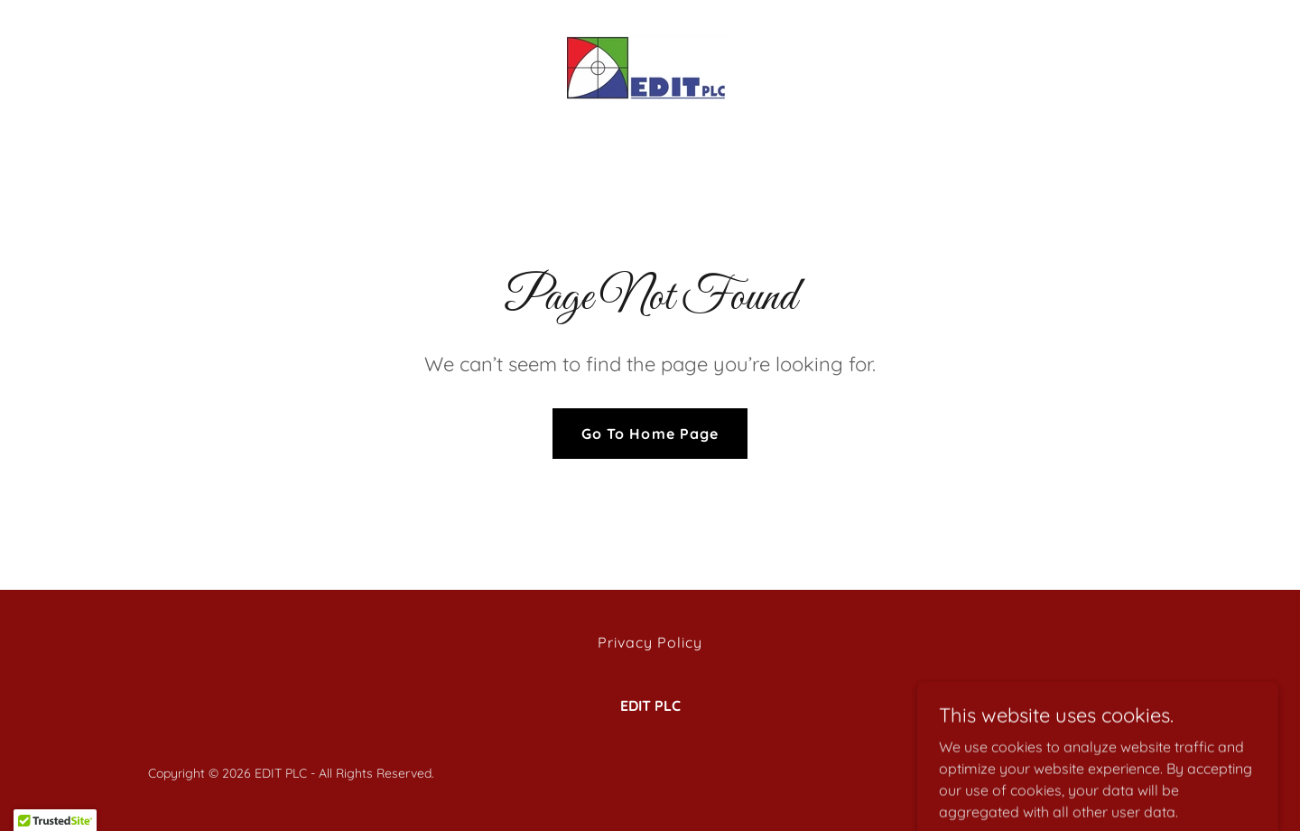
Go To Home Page (649, 434)
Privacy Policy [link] (650, 642)
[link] (650, 68)
